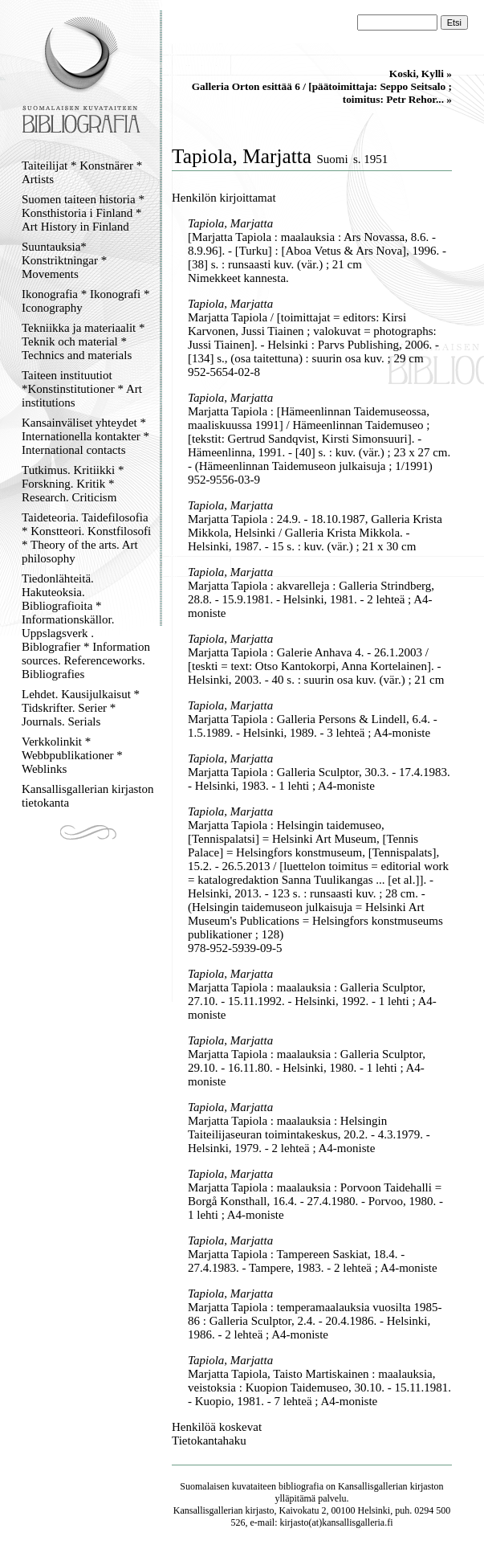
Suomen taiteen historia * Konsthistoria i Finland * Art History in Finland (83, 213)
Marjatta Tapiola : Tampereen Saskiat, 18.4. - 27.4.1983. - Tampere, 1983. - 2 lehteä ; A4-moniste (312, 1261)
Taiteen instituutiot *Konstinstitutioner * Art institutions (82, 389)
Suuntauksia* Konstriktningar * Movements (64, 260)
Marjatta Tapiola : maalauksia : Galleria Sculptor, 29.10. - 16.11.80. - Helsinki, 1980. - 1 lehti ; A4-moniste (306, 1068)
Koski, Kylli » (420, 73)
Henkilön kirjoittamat (224, 197)
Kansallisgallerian (373, 1486)
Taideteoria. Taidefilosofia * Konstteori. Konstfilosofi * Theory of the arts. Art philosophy (86, 538)
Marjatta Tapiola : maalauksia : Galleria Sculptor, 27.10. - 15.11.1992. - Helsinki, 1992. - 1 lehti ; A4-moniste (312, 1001)
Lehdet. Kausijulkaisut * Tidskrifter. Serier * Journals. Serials (81, 708)
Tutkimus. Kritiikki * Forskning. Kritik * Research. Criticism (73, 484)
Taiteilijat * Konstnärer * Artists (82, 172)
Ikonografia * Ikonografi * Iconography (86, 301)
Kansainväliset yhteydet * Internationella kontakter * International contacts (85, 436)
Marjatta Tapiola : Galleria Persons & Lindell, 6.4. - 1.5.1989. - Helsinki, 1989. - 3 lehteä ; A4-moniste (312, 726)
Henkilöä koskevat (217, 1426)
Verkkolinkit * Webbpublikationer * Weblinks (72, 755)
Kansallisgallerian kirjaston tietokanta (88, 796)
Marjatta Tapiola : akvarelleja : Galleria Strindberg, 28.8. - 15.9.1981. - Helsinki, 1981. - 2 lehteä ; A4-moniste (311, 599)
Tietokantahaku (209, 1440)
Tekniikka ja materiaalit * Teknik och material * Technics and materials (83, 341)
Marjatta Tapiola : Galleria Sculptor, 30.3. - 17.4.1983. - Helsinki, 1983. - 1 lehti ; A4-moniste (319, 779)
